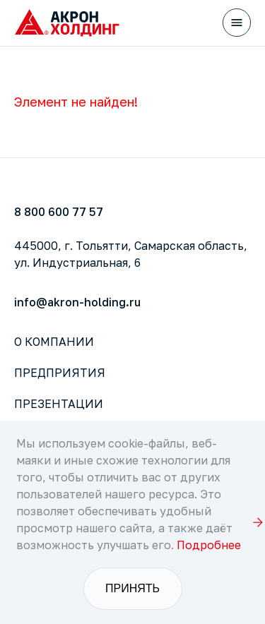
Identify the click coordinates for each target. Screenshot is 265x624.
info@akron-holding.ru (77, 302)
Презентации (58, 404)
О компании (54, 342)
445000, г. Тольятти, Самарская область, (130, 254)
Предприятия (59, 373)
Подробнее (209, 545)
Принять (132, 588)
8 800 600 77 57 (58, 212)
